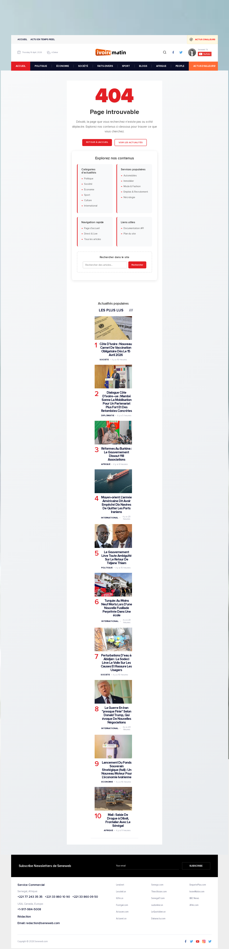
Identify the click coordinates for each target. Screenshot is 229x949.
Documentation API (134, 228)
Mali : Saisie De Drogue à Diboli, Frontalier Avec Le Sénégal (117, 820)
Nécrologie (129, 197)
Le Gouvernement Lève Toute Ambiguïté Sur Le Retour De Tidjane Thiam (116, 557)
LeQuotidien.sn (158, 912)
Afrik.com (194, 905)
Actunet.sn (121, 918)
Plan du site (130, 233)
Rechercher (137, 265)
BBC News (194, 898)
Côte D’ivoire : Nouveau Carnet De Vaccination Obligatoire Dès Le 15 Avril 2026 (116, 349)
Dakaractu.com (158, 918)
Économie (89, 189)
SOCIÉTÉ (83, 66)
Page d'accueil (92, 228)
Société (88, 184)
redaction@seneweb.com (43, 923)
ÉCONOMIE (62, 66)
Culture (88, 200)
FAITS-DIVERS (105, 66)
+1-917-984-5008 (29, 909)
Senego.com (157, 884)
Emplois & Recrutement (136, 191)
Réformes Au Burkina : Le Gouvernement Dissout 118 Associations (116, 454)
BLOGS (143, 66)
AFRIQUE (161, 66)
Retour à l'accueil (97, 142)
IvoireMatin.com (197, 891)
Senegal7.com (158, 898)
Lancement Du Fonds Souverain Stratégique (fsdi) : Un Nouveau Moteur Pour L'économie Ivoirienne (116, 770)
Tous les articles (92, 239)
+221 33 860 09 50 (85, 897)
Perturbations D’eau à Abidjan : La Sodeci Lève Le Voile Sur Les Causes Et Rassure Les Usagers (116, 663)
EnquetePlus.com (198, 884)
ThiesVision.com (159, 891)
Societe (104, 359)
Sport (87, 194)
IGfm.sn (119, 898)
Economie (107, 782)
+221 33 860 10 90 (57, 897)
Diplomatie (107, 415)
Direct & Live (90, 233)
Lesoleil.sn (121, 891)
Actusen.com (122, 912)
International (90, 205)
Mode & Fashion (132, 186)
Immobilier (129, 181)
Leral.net (120, 884)
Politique (88, 178)
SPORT (126, 66)
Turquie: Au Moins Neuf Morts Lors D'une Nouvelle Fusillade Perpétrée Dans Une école (116, 608)
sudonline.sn (157, 905)
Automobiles (130, 175)
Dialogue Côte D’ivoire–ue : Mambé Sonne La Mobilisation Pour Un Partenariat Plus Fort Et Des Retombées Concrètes (116, 402)
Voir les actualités (131, 142)
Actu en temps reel (43, 39)
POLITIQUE (41, 66)
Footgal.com (122, 905)
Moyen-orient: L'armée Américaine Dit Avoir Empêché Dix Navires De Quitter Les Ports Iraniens (116, 505)
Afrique (105, 464)
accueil (21, 66)
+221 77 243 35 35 (29, 897)
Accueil (22, 39)
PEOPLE (180, 66)
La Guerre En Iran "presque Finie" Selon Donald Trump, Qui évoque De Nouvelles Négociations (116, 715)
